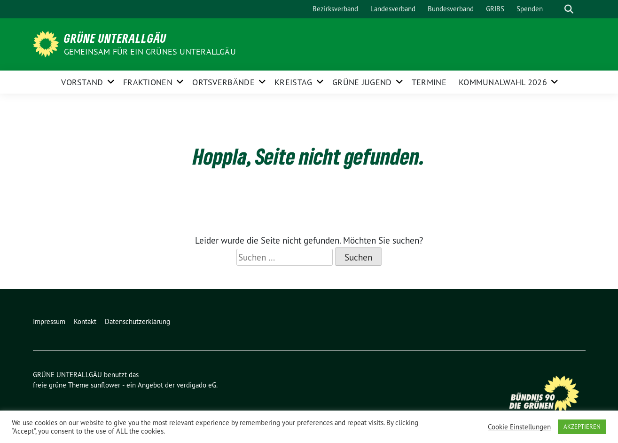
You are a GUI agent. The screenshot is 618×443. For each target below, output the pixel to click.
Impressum (49, 321)
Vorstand (82, 82)
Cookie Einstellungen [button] (519, 427)
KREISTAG (293, 82)
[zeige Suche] (569, 9)
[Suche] (555, 9)
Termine (429, 82)
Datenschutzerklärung (137, 321)
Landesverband (392, 8)
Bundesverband (451, 8)
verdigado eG (196, 384)
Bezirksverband (335, 8)
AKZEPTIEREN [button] (582, 426)
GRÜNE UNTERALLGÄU (115, 38)
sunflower (105, 384)
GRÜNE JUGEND (362, 82)
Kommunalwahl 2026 (503, 82)
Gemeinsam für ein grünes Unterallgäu (150, 51)
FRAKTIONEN (147, 82)
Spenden (529, 8)
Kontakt (85, 321)
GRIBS (495, 8)
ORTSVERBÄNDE (223, 82)
